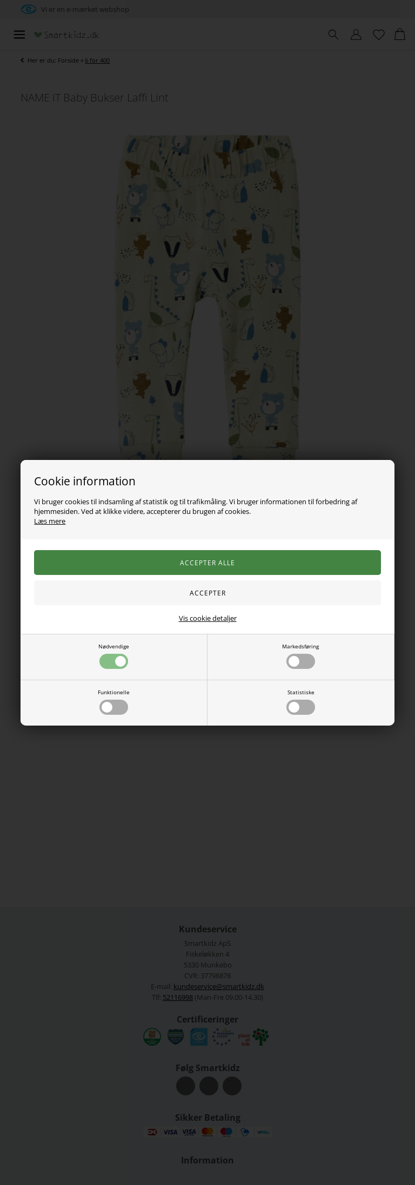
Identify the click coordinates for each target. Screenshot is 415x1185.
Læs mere (49, 521)
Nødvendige (113, 655)
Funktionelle (114, 701)
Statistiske (300, 701)
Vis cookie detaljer (208, 618)
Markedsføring (300, 655)
